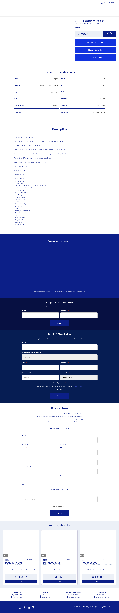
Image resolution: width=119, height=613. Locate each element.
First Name (25, 444)
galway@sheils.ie (18, 597)
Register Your (95, 42)
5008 (21, 562)
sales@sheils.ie (46, 597)
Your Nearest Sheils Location (32, 353)
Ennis (29, 560)
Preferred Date (27, 373)
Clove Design (104, 608)
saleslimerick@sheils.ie (103, 597)
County (62, 476)
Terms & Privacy (88, 608)
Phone (63, 448)
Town (23, 476)
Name (24, 311)
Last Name (63, 444)
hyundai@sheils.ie (74, 597)
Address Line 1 (26, 467)
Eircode (24, 485)
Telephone (64, 311)
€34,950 (21, 577)
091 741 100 (18, 595)
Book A (95, 57)
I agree (60, 390)
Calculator (95, 50)
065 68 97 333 (46, 595)
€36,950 (59, 577)
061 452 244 (103, 595)
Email (24, 363)
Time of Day (65, 373)
